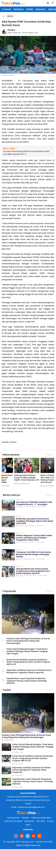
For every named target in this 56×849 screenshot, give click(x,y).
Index (50, 455)
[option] (15, 473)
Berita (10, 16)
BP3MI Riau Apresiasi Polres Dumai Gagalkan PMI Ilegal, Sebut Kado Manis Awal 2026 (34, 521)
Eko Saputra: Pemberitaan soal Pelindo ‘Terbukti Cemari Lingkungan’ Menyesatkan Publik (40, 478)
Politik (29, 9)
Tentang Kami (13, 817)
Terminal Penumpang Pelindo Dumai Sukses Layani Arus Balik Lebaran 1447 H (26, 152)
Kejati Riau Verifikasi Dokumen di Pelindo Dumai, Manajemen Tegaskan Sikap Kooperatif (29, 671)
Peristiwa (19, 9)
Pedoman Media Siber (41, 817)
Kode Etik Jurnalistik (13, 821)
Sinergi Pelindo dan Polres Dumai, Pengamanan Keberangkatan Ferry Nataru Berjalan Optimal (33, 571)
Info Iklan (41, 821)
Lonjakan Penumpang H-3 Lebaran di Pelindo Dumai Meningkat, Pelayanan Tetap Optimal (14, 478)
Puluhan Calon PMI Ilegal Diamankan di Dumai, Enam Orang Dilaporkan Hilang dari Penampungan (28, 640)
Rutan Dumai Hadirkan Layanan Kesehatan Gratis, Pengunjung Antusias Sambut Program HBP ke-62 (28, 661)
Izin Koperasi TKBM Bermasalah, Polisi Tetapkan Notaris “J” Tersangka (34, 503)
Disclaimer (29, 821)
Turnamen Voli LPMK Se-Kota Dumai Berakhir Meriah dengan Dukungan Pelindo (33, 554)
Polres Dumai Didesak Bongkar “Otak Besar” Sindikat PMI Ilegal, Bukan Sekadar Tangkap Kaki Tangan (27, 651)
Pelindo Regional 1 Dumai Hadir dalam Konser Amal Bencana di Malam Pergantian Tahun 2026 (34, 537)
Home (6, 9)
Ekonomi (40, 9)
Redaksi (11, 30)
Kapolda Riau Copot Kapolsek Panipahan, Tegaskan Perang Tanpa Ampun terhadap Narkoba (26, 680)
